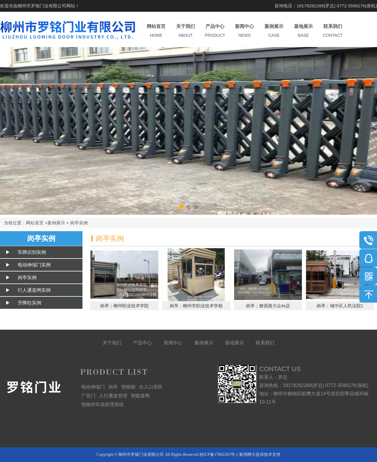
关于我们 (185, 31)
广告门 (88, 395)
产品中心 (215, 31)
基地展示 (303, 31)
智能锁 (128, 386)
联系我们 (333, 31)
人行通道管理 (113, 395)
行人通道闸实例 (34, 290)
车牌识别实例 (32, 252)
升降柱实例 (29, 302)
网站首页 (156, 31)
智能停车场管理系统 (102, 404)
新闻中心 (244, 31)
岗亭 (113, 386)
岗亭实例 (79, 222)
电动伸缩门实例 (34, 264)
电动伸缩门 (93, 386)
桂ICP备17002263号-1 (218, 454)
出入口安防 (151, 386)
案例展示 (274, 31)
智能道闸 (140, 395)
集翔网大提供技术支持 (259, 454)
